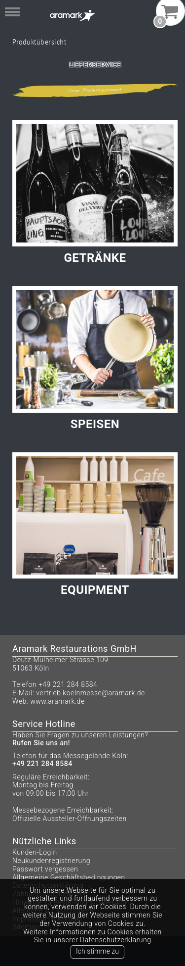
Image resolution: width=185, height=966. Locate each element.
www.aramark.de (57, 701)
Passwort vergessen (45, 869)
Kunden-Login (34, 852)
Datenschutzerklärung (115, 940)
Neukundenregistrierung (51, 861)
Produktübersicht (39, 42)
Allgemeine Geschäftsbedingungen (68, 877)
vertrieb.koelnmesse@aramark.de (90, 693)
